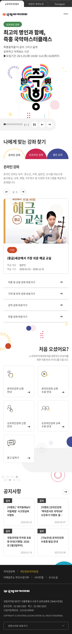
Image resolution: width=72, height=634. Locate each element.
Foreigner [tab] (60, 4)
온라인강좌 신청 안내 (18, 390)
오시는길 (53, 577)
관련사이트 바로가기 (18, 625)
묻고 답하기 (18, 457)
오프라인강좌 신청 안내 (18, 424)
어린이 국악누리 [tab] (36, 4)
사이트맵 (38, 577)
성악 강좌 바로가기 (35, 305)
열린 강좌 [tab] (58, 154)
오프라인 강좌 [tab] (36, 154)
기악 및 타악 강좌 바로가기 (35, 293)
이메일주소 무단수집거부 (16, 577)
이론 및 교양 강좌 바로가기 (35, 282)
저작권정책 (9, 571)
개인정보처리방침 (29, 571)
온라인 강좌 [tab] (14, 155)
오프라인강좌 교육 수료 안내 (53, 424)
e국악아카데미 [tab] (12, 4)
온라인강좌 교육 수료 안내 (53, 390)
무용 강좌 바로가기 (35, 316)
